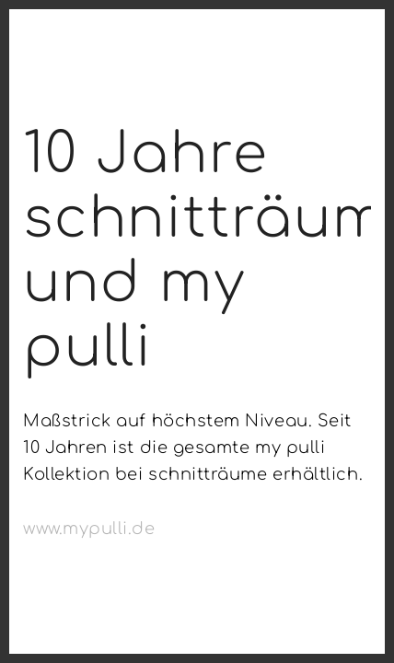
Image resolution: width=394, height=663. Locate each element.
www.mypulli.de (89, 528)
